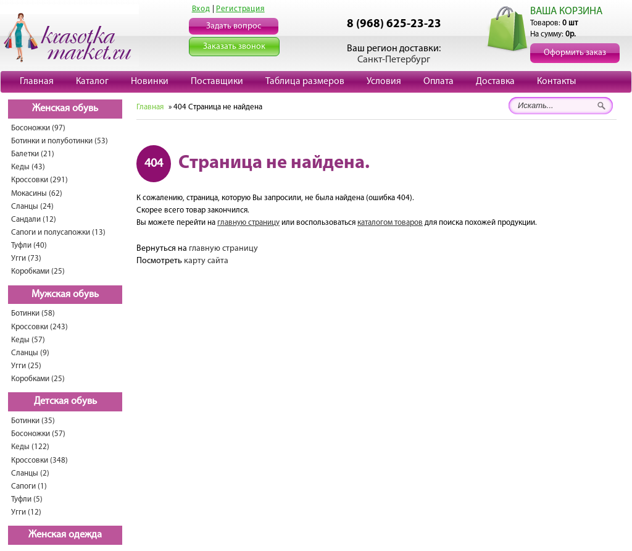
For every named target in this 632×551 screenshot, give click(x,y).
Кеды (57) (28, 340)
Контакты (556, 81)
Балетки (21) (32, 154)
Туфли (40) (29, 246)
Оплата (438, 81)
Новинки (149, 81)
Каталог (92, 81)
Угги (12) (26, 512)
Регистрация (240, 9)
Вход (201, 9)
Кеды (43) (28, 167)
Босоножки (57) (38, 434)
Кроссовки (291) (39, 180)
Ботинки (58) (33, 313)
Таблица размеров (304, 81)
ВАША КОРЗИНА (566, 11)
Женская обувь (65, 109)
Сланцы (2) (30, 473)
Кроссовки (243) (39, 327)
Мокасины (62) (36, 194)
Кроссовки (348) (39, 460)
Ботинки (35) (33, 421)
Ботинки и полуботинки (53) (59, 141)
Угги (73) (26, 258)
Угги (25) (26, 366)
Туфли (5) (27, 499)
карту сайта (206, 261)
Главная (37, 81)
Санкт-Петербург (393, 60)
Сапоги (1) (29, 486)
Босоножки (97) (38, 128)
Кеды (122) (30, 447)
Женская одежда (65, 535)
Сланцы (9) (30, 353)
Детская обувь (65, 401)
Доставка (495, 81)
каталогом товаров (390, 223)
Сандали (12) (33, 220)
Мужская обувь (65, 295)
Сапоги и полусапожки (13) (58, 233)
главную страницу (248, 223)
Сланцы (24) (32, 207)
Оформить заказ (575, 52)
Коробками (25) (38, 271)
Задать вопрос (233, 26)
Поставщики (217, 81)
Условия (384, 81)
